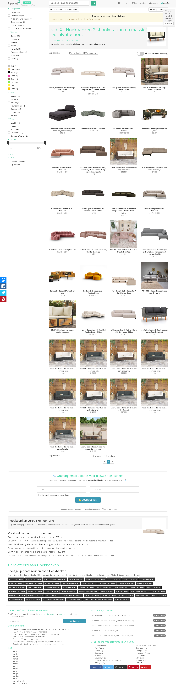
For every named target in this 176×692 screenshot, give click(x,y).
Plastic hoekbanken (16, 579)
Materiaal (12, 32)
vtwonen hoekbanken (144, 583)
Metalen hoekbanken (86, 587)
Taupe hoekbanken (51, 591)
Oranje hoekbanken (16, 600)
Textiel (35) (15, 36)
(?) (167, 53)
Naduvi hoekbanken (35, 591)
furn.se (15, 666)
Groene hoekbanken (89, 583)
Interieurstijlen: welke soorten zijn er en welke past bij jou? (129, 620)
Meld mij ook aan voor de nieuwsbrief (53, 495)
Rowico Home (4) (18, 106)
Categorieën (14, 8)
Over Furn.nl (99, 648)
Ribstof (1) (15, 58)
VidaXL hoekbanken (92, 595)
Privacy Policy (100, 663)
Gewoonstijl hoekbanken (70, 583)
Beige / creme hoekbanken (88, 591)
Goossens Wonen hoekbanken (53, 600)
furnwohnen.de (19, 681)
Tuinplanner (140, 655)
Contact (139, 663)
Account (153, 3)
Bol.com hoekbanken (104, 587)
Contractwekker (19, 641)
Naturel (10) (15, 69)
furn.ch (15, 668)
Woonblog (99, 650)
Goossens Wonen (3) (19, 136)
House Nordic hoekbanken (140, 591)
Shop (11, 119)
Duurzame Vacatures (21, 639)
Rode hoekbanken (142, 595)
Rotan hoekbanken (69, 587)
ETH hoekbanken (122, 591)
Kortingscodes (141, 650)
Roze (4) (14, 76)
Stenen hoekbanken (147, 579)
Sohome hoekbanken (52, 587)
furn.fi (15, 678)
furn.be (15, 654)
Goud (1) (14, 88)
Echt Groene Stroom (21, 634)
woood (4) (15, 102)
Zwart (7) (14, 72)
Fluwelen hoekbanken (35, 595)
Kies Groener (18, 637)
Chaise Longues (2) (18, 25)
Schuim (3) (15, 55)
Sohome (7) (15, 129)
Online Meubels (101, 645)
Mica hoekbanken (159, 591)
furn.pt (15, 673)
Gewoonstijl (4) (17, 132)
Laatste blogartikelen (101, 610)
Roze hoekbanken (15, 583)
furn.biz (16, 676)
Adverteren (140, 658)
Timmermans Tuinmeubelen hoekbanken (98, 600)
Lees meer (168, 24)
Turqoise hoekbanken (107, 583)
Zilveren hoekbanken (68, 591)
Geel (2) (14, 85)
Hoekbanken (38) (17, 15)
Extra (11, 157)
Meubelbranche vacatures (146, 645)
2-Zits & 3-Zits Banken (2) (21, 28)
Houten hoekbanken (159, 595)
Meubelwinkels (100, 658)
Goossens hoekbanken (17, 595)
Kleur (11, 62)
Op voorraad (16, 164)
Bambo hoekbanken (35, 587)
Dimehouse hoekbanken (33, 583)
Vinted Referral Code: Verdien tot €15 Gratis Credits (129, 615)
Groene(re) (27, 3)
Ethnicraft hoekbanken (17, 591)
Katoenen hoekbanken (17, 587)
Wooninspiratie (142, 660)
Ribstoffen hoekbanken (126, 583)
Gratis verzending (18, 161)
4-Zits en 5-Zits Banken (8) (21, 19)
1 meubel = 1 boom (143, 653)
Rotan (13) (15, 39)
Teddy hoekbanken (74, 600)
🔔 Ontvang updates (88, 500)
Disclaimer (99, 653)
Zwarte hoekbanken (130, 579)
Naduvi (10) (15, 126)
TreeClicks (17, 629)
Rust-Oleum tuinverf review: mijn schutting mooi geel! (129, 635)
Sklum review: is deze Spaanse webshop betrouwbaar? (129, 625)
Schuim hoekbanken (109, 595)
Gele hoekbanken (107, 591)
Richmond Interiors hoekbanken (55, 579)
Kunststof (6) (16, 49)
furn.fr (15, 651)
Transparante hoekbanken (73, 595)
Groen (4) (14, 82)
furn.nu (15, 661)
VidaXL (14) (15, 96)
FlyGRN (15, 632)
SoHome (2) (16, 112)
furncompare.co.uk (20, 683)
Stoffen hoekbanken (52, 583)
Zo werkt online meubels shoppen (108, 660)
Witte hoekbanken (114, 579)
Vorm (11, 154)
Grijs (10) (14, 66)
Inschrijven (74, 621)
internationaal (36, 639)
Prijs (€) (12, 139)
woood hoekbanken (53, 595)
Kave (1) (14, 115)
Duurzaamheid (141, 648)
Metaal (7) (15, 46)
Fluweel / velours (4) (19, 52)
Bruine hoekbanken (153, 587)
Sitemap (98, 655)
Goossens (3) (16, 109)
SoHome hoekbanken (33, 579)
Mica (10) (14, 99)
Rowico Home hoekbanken (95, 579)
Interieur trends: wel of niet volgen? (129, 630)
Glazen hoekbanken (76, 579)
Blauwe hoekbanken (126, 595)
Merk (11, 92)
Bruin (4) (14, 79)
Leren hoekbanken (121, 587)
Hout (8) (14, 42)
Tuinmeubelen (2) (18, 22)
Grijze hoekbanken (137, 587)
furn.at (15, 659)
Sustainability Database (22, 644)
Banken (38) (16, 12)
